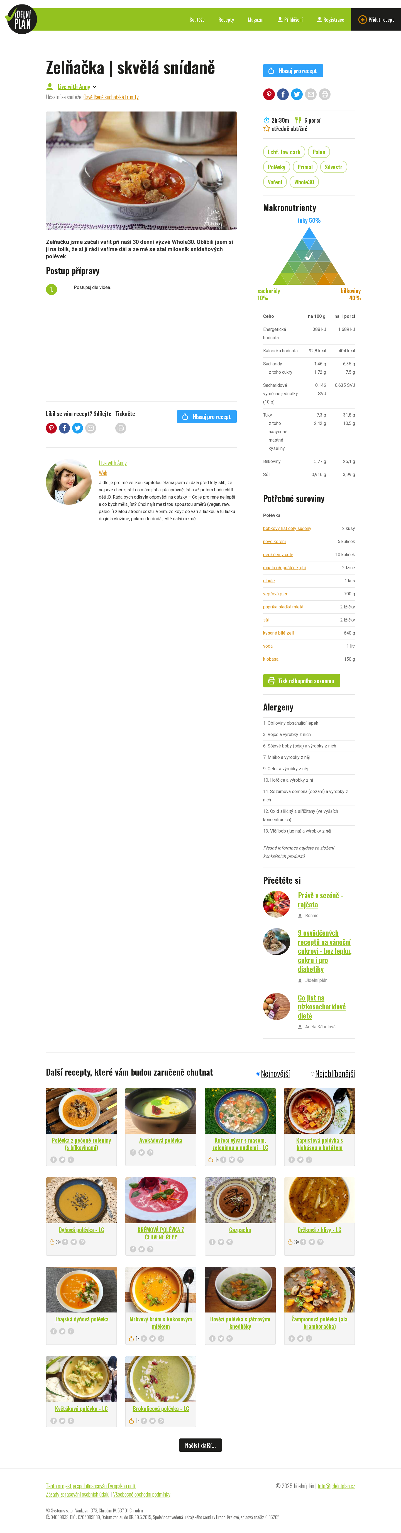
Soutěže (197, 19)
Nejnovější (275, 1073)
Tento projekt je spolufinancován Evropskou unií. (91, 1486)
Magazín (255, 19)
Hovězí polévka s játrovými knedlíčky (240, 1322)
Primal (305, 167)
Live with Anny (74, 86)
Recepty (226, 19)
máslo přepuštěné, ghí (284, 567)
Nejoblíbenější (335, 1073)
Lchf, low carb (284, 152)
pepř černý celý (278, 554)
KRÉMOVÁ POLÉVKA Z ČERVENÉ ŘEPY (161, 1233)
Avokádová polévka (160, 1140)
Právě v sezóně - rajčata (320, 899)
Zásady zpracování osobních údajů (77, 1494)
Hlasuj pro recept (206, 416)
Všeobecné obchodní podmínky (141, 1494)
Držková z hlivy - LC (319, 1229)
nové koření (274, 541)
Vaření (275, 182)
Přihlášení (290, 19)
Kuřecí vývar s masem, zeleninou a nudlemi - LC (240, 1143)
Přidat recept (376, 19)
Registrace (330, 19)
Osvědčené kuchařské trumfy (111, 97)
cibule (269, 580)
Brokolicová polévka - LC (161, 1408)
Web (103, 473)
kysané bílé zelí (278, 633)
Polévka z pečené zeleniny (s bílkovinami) (81, 1143)
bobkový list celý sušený (287, 528)
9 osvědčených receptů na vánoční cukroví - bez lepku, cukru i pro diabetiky (325, 950)
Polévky (276, 167)
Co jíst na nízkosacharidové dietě (322, 1006)
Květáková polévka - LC (81, 1408)
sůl (266, 620)
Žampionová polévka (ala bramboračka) (320, 1322)
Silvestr (334, 167)
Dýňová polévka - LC (81, 1229)
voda (268, 646)
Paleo (319, 152)
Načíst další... (200, 1445)
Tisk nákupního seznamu (301, 681)
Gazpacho (240, 1229)
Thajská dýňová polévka (82, 1319)
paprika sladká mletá (283, 607)
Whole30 (304, 182)
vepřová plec (275, 593)
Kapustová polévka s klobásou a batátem (319, 1143)
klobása (270, 659)
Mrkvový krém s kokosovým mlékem (160, 1322)
